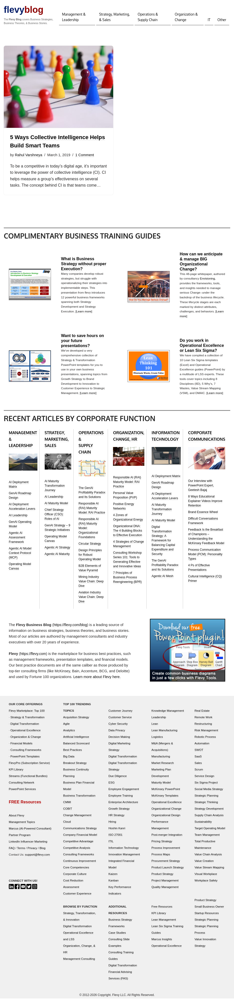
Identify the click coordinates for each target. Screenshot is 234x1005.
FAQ (12, 854)
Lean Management (163, 926)
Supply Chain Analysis (209, 821)
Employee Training (120, 802)
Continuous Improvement (79, 867)
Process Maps (160, 860)
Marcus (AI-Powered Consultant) (30, 834)
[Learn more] (84, 317)
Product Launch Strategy (167, 873)
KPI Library (16, 775)
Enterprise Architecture (123, 808)
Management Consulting (79, 965)
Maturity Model (161, 789)
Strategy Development (209, 815)
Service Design (204, 782)
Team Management (207, 841)
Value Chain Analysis (208, 860)
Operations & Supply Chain (148, 17)
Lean (154, 730)
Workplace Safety (206, 886)
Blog (42, 854)
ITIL (110, 847)
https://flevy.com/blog (70, 631)
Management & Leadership (74, 17)
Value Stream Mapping (209, 873)
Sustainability (203, 828)
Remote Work (203, 723)
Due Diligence (117, 782)
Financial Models (22, 749)
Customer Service (120, 723)
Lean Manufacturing (164, 736)
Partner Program (19, 841)
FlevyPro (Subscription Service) (29, 769)
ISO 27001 (115, 841)
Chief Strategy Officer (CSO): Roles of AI (54, 521)
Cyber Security (118, 730)
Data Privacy (116, 736)
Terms (21, 854)
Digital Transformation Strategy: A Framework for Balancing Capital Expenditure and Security (163, 547)
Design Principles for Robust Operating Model (90, 561)
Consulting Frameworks (26, 756)
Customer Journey (120, 717)
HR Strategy (116, 821)
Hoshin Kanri (116, 834)
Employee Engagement (123, 795)
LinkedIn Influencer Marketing (28, 848)
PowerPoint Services (22, 795)
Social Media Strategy (209, 795)
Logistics (157, 743)
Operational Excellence (26, 736)
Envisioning (207, 285)
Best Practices (72, 756)
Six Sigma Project (206, 789)
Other (221, 20)
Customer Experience (77, 900)
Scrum (199, 775)
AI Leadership (18, 522)
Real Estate (202, 717)
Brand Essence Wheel (203, 518)
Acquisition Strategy (76, 723)
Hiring (112, 828)
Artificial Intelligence (76, 743)
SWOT (199, 756)
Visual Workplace (206, 880)
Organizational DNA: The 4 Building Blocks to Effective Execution (127, 537)
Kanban (113, 886)
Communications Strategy (80, 834)
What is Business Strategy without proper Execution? (83, 270)
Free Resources (161, 913)
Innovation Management (124, 860)
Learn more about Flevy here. (97, 684)
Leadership (158, 723)
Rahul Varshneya (28, 155)
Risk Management (206, 736)
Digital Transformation (25, 730)
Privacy (32, 854)
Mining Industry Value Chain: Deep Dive (91, 588)
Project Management (165, 886)
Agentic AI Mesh (162, 582)
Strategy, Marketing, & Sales (114, 17)
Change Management (77, 821)
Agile (66, 730)
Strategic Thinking (206, 808)
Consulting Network (21, 789)
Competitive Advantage (78, 847)
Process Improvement (165, 854)
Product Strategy (162, 880)
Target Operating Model (210, 834)
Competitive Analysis (76, 854)
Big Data (69, 762)
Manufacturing (160, 762)
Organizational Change (166, 815)
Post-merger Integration (166, 841)
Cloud (67, 828)
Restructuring (203, 730)
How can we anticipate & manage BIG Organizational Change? (201, 267)
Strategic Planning (206, 802)
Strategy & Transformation (28, 723)
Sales (198, 769)
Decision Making (119, 743)
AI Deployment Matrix (166, 482)
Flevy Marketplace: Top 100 (27, 717)
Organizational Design (165, 821)
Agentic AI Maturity (57, 560)
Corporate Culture (75, 880)
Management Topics (22, 828)
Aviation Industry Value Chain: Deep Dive (91, 603)
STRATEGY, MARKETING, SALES (57, 446)
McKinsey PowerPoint (165, 795)
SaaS (198, 762)
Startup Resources (207, 919)
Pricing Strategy (161, 847)
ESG (111, 789)
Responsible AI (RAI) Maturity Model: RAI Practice (92, 514)
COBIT (67, 815)
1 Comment (85, 155)
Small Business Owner (209, 913)
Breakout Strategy (75, 769)
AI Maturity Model (56, 510)
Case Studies (117, 939)
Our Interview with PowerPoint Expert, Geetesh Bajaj (201, 492)
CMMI (67, 808)
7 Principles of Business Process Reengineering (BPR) (127, 584)
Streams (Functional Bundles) (28, 782)
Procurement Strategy (165, 867)
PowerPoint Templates (25, 762)
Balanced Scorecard (76, 749)
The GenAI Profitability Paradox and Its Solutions (92, 499)
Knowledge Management (167, 717)
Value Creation (204, 867)
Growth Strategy (119, 815)
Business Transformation (79, 802)
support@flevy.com (37, 861)
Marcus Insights (161, 945)
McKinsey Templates (164, 802)
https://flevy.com (33, 660)
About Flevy (16, 821)
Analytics (69, 736)
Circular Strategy (90, 550)
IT (209, 20)
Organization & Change (186, 17)
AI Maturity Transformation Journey (55, 492)
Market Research (162, 769)
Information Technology (123, 854)
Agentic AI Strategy (57, 554)
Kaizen (113, 880)
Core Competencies (76, 873)
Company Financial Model (80, 841)
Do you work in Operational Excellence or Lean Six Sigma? (202, 352)
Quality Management (165, 893)
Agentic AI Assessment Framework (17, 544)
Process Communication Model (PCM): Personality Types (205, 560)
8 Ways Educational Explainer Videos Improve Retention (205, 507)
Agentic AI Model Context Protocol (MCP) (20, 559)
